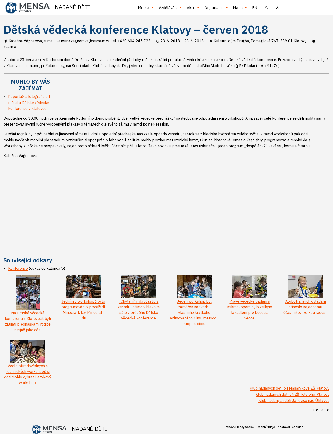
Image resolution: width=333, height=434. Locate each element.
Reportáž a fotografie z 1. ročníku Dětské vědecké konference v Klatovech (29, 102)
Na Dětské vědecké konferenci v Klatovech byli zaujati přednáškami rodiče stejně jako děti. (28, 311)
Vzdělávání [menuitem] (168, 7)
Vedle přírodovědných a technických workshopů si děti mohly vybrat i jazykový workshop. (27, 367)
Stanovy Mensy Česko (239, 427)
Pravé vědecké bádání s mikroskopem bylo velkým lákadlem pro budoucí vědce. (249, 302)
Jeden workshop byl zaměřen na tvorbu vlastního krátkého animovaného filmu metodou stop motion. (194, 305)
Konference (18, 268)
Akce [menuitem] (191, 7)
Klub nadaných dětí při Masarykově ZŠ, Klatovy (289, 388)
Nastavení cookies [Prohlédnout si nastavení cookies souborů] (290, 427)
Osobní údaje (266, 427)
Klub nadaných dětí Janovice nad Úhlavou (293, 400)
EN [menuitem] (254, 7)
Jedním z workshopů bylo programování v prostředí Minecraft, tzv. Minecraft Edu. (83, 302)
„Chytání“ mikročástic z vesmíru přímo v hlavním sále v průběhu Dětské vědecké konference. (139, 302)
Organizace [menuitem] (214, 7)
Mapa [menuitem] (238, 7)
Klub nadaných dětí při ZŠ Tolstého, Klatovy (292, 394)
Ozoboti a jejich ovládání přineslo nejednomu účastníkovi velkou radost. (305, 299)
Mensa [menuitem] (143, 7)
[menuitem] (266, 7)
